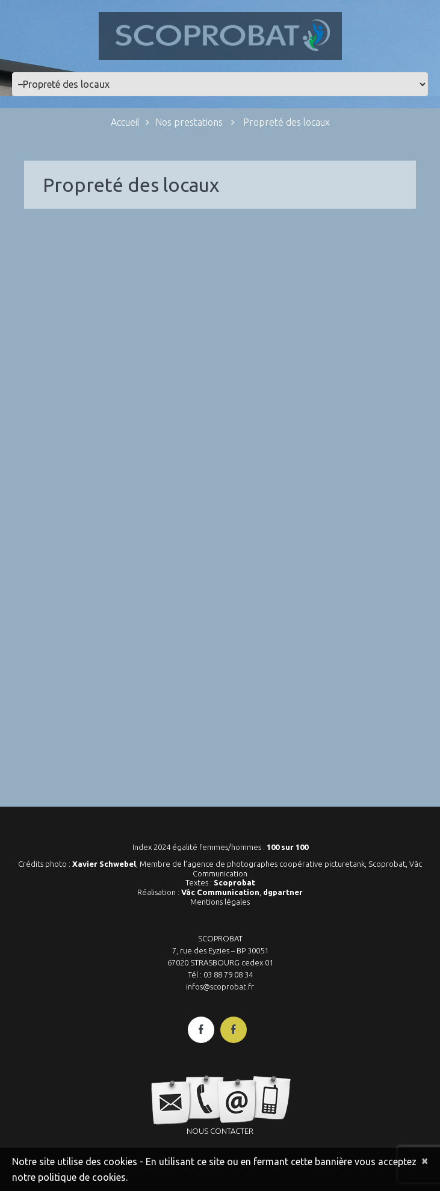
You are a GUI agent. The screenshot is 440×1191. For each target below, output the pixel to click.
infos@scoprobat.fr (220, 986)
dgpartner (283, 892)
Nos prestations (189, 122)
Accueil (125, 122)
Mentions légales (220, 901)
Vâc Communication (220, 892)
